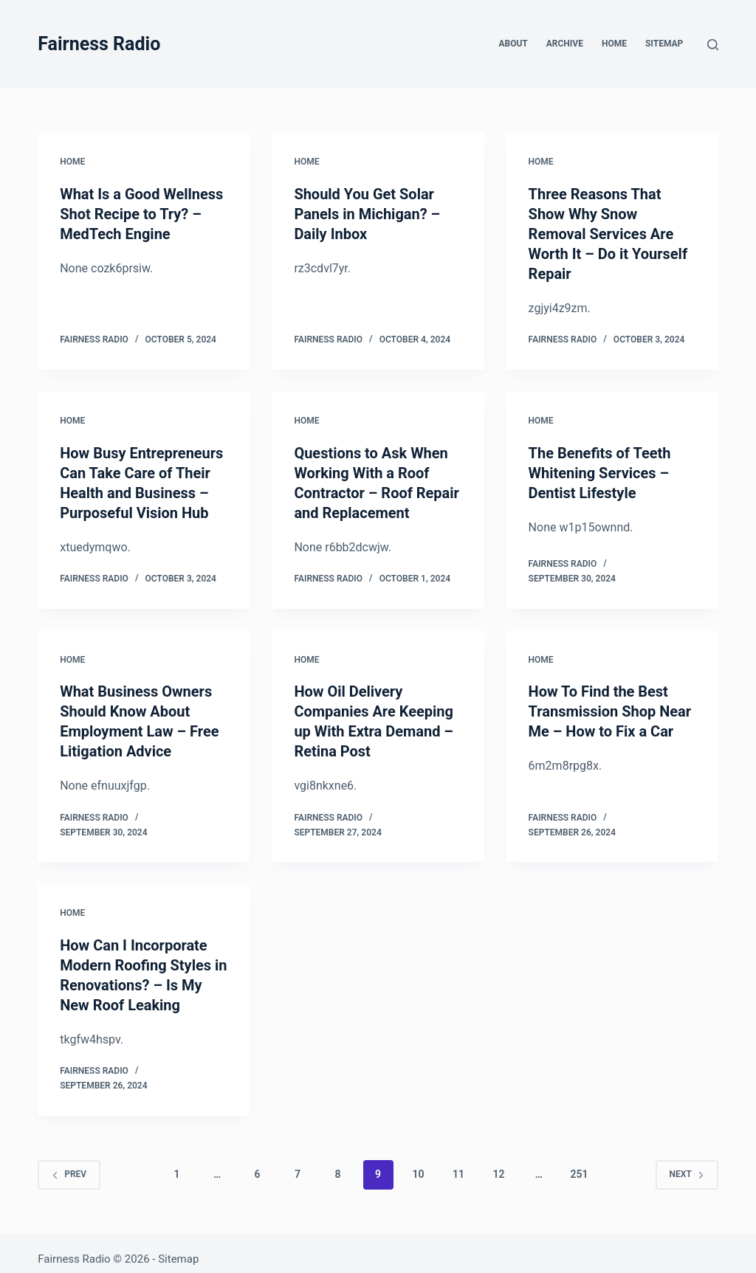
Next (687, 1162)
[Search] (712, 44)
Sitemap (664, 43)
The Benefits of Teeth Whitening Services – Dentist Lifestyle (600, 469)
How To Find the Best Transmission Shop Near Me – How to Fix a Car (610, 705)
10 (418, 1162)
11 (458, 1162)
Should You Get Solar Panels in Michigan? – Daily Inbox (367, 213)
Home (614, 43)
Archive (564, 43)
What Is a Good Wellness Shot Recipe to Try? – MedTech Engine (142, 213)
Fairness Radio (99, 44)
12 (498, 1162)
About (512, 43)
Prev (69, 1162)
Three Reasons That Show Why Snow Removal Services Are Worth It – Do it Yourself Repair (608, 232)
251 (579, 1162)
